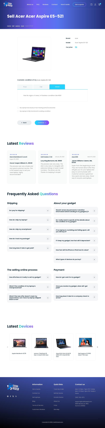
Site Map (56, 409)
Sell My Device (58, 393)
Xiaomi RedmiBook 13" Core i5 (18, 157)
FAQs (55, 405)
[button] (97, 347)
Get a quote (79, 4)
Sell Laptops (36, 397)
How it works (65, 4)
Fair (41, 87)
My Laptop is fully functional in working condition (52, 111)
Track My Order (59, 389)
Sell (13, 26)
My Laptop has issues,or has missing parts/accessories (52, 108)
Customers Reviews (38, 409)
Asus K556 (75, 157)
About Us (57, 401)
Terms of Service (37, 405)
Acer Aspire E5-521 (44, 80)
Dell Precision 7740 (46, 157)
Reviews (45, 4)
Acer (22, 26)
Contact (55, 4)
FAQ (38, 4)
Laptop (17, 26)
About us (30, 4)
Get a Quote (36, 389)
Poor (25, 87)
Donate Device (58, 397)
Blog (33, 401)
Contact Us (36, 393)
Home (9, 26)
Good (57, 87)
